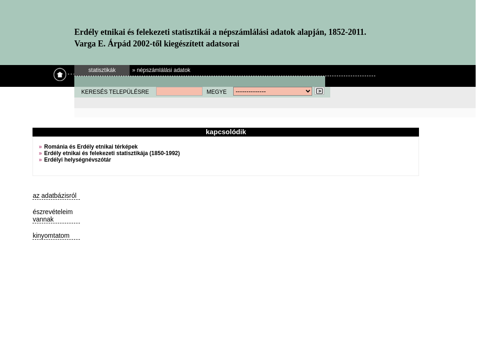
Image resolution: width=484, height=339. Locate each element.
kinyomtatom (51, 235)
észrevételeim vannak (52, 215)
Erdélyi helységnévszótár (77, 159)
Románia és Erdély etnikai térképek (90, 146)
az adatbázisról (54, 195)
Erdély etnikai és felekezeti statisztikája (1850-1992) (112, 153)
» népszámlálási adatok (161, 70)
